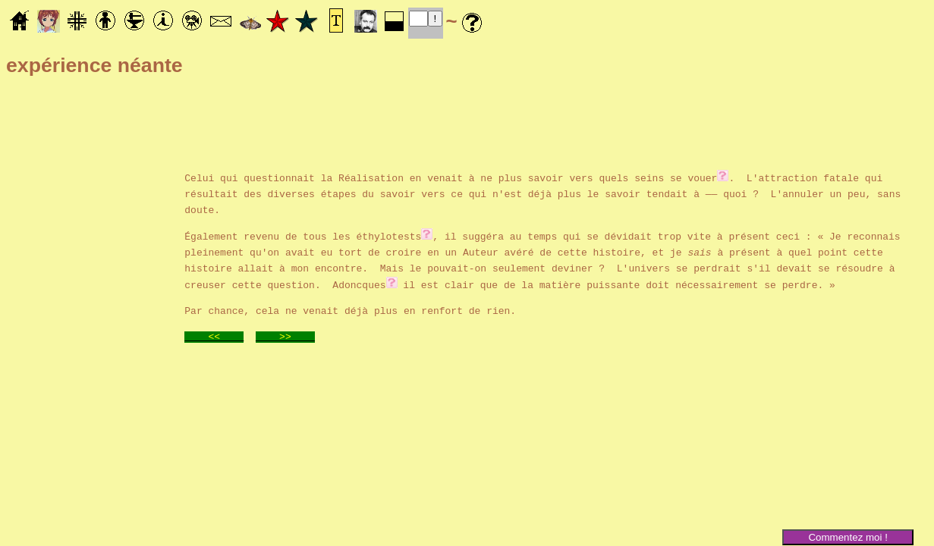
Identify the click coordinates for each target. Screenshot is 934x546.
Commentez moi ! (847, 537)
